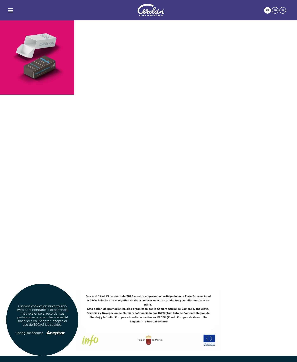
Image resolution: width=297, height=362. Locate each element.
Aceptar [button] (56, 333)
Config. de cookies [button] (28, 333)
